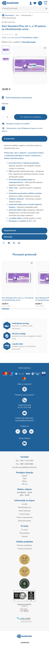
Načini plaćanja (24, 511)
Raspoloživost (10, 230)
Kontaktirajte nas (24, 507)
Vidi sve (25, 484)
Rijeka (24, 481)
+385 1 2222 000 (26, 460)
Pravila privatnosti (24, 549)
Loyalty (24, 504)
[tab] (24, 139)
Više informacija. (29, 42)
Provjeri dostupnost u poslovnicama (19, 97)
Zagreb (24, 476)
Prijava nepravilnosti (24, 517)
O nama (24, 530)
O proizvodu (9, 138)
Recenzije (8, 237)
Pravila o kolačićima (24, 545)
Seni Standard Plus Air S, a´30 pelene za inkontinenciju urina (18, 299)
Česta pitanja (24, 533)
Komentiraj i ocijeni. (30, 37)
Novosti (24, 536)
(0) (16, 34)
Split (24, 478)
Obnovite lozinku (24, 521)
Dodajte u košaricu (32, 117)
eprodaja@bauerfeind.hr (24, 420)
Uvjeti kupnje (24, 514)
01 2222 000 (26, 407)
